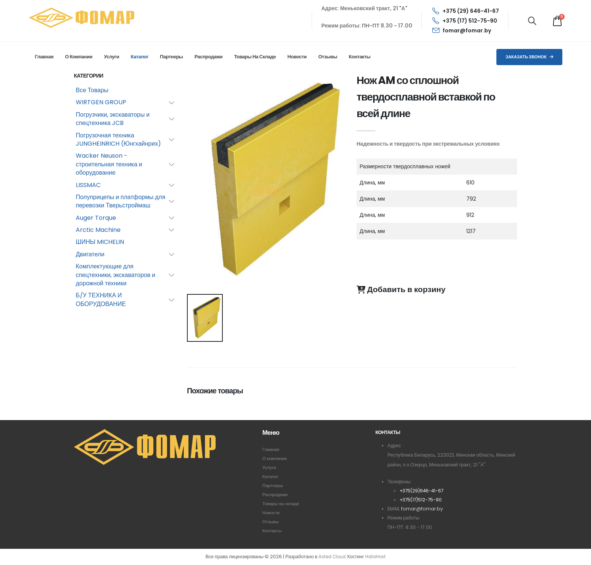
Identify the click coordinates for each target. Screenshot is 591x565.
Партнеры (171, 56)
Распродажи (208, 56)
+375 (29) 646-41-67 (465, 11)
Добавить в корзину (401, 289)
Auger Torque (96, 217)
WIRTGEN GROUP (101, 102)
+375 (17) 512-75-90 (464, 20)
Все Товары (92, 90)
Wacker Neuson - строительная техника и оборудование (109, 164)
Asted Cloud (331, 557)
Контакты (359, 56)
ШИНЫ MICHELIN (100, 242)
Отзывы (327, 56)
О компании (78, 56)
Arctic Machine (98, 229)
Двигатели (90, 254)
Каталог (140, 56)
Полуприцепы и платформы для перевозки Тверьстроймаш (120, 201)
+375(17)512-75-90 (422, 499)
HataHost (376, 557)
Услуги (111, 56)
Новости (297, 56)
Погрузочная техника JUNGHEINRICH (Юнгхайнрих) (118, 139)
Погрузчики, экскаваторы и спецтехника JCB (113, 118)
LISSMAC (88, 185)
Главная (44, 56)
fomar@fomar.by (461, 30)
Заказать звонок (529, 57)
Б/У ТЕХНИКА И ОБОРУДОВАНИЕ (101, 299)
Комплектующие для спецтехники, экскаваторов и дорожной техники (115, 275)
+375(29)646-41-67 (423, 490)
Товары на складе (255, 56)
